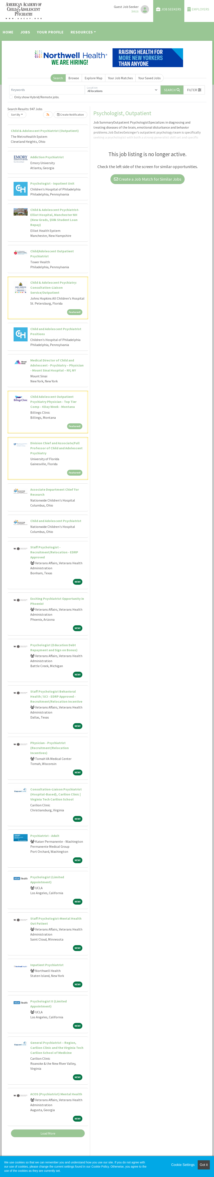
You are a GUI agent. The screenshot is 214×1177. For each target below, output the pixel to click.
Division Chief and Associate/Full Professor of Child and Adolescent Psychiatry (56, 448)
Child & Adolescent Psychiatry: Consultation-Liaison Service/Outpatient (53, 287)
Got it (204, 1165)
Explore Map (93, 78)
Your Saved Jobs (149, 78)
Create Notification (70, 114)
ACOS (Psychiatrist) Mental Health (56, 1094)
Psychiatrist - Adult (44, 836)
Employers (198, 9)
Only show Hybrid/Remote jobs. (36, 97)
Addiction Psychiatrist (47, 157)
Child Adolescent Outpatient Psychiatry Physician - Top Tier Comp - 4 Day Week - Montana (53, 401)
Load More (48, 1133)
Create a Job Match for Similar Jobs (147, 179)
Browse (73, 78)
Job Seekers (168, 9)
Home (8, 32)
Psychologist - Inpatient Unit (52, 183)
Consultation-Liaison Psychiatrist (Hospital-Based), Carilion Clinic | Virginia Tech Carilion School (56, 794)
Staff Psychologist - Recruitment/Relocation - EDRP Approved (54, 552)
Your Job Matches (120, 78)
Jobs (25, 32)
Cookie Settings (183, 1165)
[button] (194, 89)
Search (58, 78)
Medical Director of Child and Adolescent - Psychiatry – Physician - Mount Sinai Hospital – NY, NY (57, 365)
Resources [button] (82, 32)
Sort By (15, 114)
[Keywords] (47, 89)
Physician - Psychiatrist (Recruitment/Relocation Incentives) (49, 748)
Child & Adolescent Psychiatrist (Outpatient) (45, 131)
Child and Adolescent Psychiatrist (55, 521)
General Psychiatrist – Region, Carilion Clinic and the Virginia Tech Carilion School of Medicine (56, 1047)
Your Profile (50, 32)
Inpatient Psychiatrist (47, 965)
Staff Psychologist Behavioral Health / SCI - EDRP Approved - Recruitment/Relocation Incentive (56, 696)
